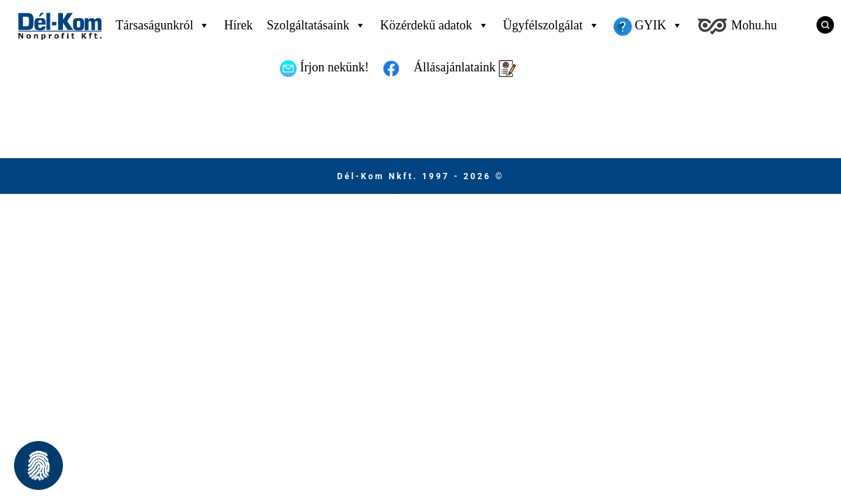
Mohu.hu (737, 26)
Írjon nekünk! (324, 68)
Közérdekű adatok (434, 25)
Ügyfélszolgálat (551, 25)
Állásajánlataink (464, 68)
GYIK (649, 25)
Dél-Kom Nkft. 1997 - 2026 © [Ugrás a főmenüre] (420, 176)
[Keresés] (820, 24)
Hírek (238, 25)
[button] (38, 465)
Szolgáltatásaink (316, 25)
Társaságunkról (162, 25)
